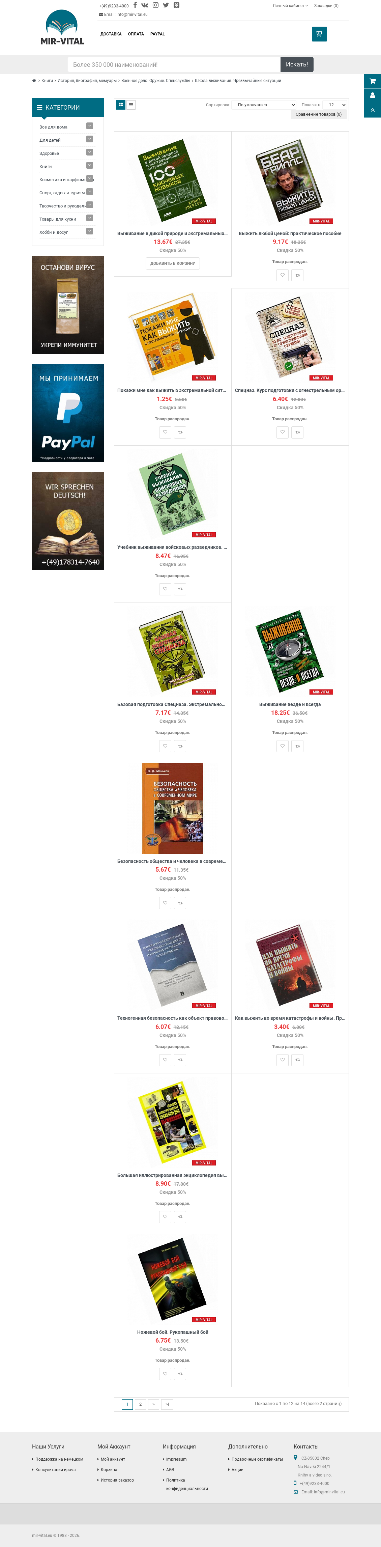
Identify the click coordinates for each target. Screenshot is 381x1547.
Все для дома (53, 127)
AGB (170, 1470)
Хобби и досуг (53, 232)
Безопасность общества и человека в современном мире (173, 861)
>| (167, 1404)
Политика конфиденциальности (187, 1484)
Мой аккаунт (113, 1459)
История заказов (117, 1480)
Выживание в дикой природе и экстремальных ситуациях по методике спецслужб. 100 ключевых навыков (173, 233)
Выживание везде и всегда (290, 704)
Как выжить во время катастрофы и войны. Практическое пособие (290, 1018)
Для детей (50, 140)
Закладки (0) (326, 5)
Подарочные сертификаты (257, 1459)
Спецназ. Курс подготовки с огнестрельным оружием (290, 390)
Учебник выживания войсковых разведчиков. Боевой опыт (173, 547)
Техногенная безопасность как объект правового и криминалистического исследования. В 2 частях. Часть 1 (173, 1018)
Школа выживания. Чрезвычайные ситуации (238, 80)
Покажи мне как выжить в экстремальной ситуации (173, 390)
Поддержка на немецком (59, 1459)
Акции (237, 1470)
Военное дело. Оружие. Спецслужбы (155, 80)
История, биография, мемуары (87, 80)
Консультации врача (55, 1470)
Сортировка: (218, 105)
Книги (47, 80)
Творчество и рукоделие (64, 205)
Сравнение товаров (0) (319, 114)
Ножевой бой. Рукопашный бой (172, 1332)
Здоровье (49, 153)
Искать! (297, 64)
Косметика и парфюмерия (66, 179)
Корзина (109, 1470)
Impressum (176, 1459)
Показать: (311, 105)
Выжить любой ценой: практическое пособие (290, 233)
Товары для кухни (57, 219)
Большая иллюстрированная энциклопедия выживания (173, 1175)
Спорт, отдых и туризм (62, 192)
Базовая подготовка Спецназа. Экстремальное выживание (173, 704)
